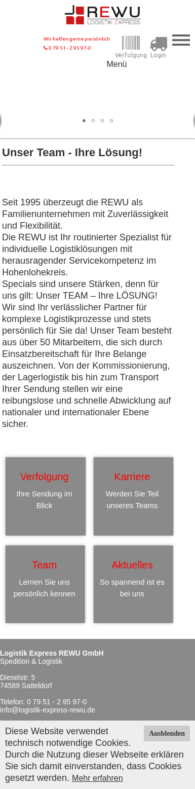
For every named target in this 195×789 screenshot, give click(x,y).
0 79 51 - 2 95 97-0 (67, 48)
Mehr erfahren (97, 778)
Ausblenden (167, 733)
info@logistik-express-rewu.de (47, 710)
